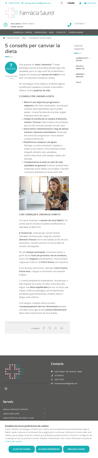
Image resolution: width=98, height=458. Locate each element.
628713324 (12, 3)
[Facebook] (44, 328)
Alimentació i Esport (82, 59)
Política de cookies (13, 441)
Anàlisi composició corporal (15, 409)
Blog (51, 32)
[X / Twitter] (50, 328)
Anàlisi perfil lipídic (11, 414)
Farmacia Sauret (13, 38)
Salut (78, 82)
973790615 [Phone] (80, 23)
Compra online (75, 32)
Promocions (40, 32)
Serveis (28, 32)
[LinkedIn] (62, 328)
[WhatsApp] (56, 328)
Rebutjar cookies (76, 449)
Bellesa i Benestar (80, 67)
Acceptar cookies (21, 449)
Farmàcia (18, 32)
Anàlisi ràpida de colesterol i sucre (18, 418)
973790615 (57, 375)
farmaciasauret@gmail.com (36, 3)
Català (71, 3)
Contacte (61, 32)
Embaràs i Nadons (80, 75)
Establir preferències (49, 449)
